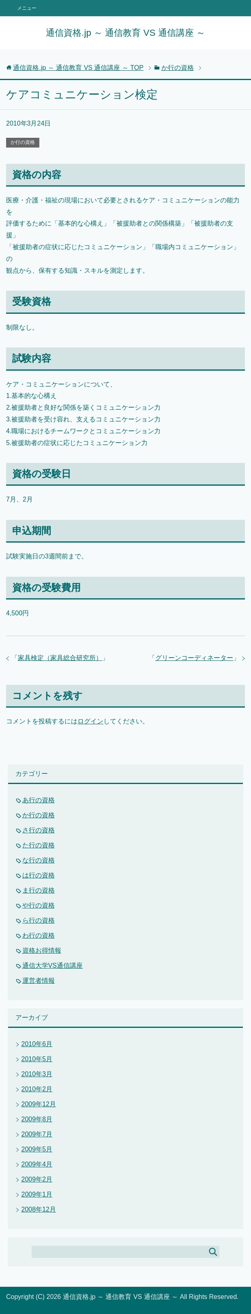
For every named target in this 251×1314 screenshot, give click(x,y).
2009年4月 (37, 1164)
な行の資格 (38, 860)
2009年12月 (38, 1104)
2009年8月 (37, 1119)
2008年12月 (38, 1209)
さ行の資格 (38, 830)
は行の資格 (38, 875)
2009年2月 (37, 1179)
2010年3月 (37, 1074)
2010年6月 (37, 1043)
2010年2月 (37, 1089)
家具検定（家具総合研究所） (60, 657)
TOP (78, 67)
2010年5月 (37, 1059)
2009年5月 (37, 1149)
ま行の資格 (38, 890)
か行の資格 (23, 142)
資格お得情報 (41, 950)
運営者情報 (38, 980)
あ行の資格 (38, 800)
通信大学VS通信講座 (52, 965)
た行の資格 (38, 845)
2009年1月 (37, 1194)
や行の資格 (38, 905)
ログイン (90, 721)
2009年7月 (37, 1134)
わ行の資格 (38, 935)
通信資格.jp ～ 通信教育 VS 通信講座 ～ (125, 33)
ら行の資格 (38, 920)
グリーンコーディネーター (194, 657)
